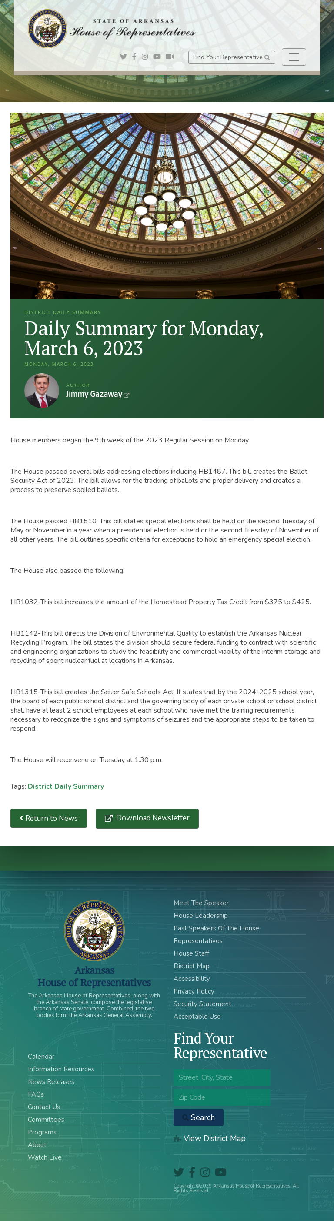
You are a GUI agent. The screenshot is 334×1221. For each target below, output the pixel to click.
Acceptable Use (197, 1016)
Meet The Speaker (201, 903)
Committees (46, 1119)
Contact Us (44, 1107)
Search (198, 1117)
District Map (192, 966)
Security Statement (202, 1004)
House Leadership (201, 915)
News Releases (51, 1081)
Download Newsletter (152, 818)
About (37, 1145)
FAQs (36, 1094)
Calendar (41, 1056)
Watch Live (45, 1157)
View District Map (210, 1138)
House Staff (191, 953)
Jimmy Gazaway (41, 390)
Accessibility (192, 978)
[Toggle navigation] (294, 57)
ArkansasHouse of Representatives (94, 976)
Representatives (198, 941)
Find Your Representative (231, 57)
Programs (42, 1132)
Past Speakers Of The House (216, 928)
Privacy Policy (194, 991)
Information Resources (61, 1069)
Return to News (49, 818)
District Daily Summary (66, 786)
